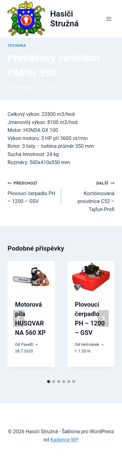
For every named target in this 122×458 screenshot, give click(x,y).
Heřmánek (22, 87)
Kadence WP (64, 440)
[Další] (103, 318)
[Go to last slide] (18, 318)
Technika (17, 46)
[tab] (48, 381)
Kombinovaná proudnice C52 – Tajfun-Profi (90, 195)
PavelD (27, 344)
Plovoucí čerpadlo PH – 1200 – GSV (32, 191)
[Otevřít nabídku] (108, 18)
